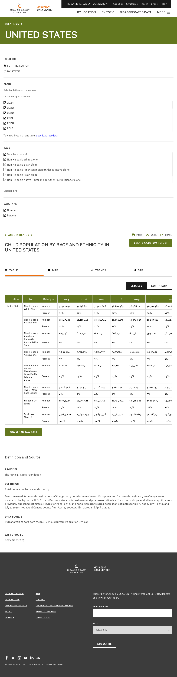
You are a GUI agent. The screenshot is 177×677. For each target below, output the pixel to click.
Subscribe (104, 644)
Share (166, 235)
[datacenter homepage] (45, 8)
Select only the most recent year (20, 90)
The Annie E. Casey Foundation (86, 3)
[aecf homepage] (19, 8)
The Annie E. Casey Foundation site (54, 605)
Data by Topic (12, 599)
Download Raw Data (23, 432)
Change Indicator (17, 235)
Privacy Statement (46, 611)
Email (151, 235)
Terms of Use (43, 617)
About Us (118, 3)
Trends (100, 270)
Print (137, 235)
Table (13, 270)
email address (101, 606)
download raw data (47, 135)
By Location (86, 12)
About (8, 611)
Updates (9, 617)
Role (95, 623)
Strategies (132, 3)
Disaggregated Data (136, 12)
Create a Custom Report (151, 243)
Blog (164, 3)
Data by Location (14, 593)
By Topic (107, 12)
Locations (12, 24)
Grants (155, 3)
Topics (144, 3)
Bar (140, 270)
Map (55, 270)
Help (38, 593)
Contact (40, 599)
